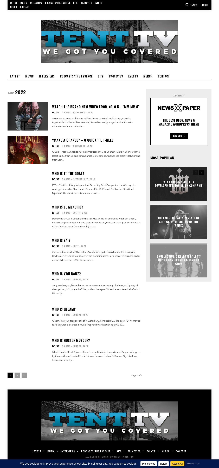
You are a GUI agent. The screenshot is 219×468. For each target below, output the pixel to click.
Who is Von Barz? (66, 273)
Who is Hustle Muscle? (71, 340)
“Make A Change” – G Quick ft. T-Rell (82, 140)
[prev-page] (195, 172)
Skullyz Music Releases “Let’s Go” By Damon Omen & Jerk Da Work (179, 260)
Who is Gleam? (64, 309)
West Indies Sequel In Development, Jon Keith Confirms (179, 183)
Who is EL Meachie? (67, 207)
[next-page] (24, 375)
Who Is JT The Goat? (68, 173)
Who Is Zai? (61, 240)
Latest (55, 113)
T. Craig (66, 112)
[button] (191, 4)
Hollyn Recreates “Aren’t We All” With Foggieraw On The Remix (179, 222)
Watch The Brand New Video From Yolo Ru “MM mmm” (96, 106)
